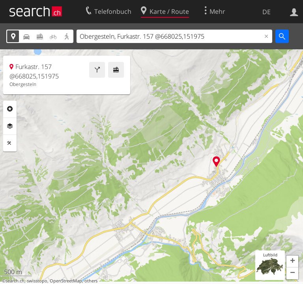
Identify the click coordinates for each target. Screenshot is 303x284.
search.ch (15, 281)
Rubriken (10, 109)
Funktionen (10, 143)
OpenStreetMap (66, 281)
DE (266, 11)
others (90, 281)
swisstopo (37, 281)
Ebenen (10, 126)
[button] (292, 261)
